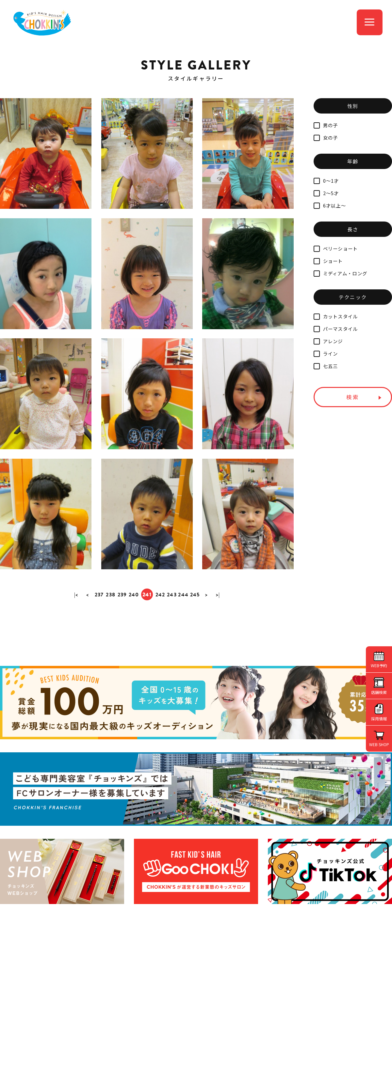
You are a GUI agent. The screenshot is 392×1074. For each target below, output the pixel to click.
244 (184, 623)
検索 (352, 397)
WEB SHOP (379, 744)
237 (98, 623)
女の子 (326, 137)
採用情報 (379, 718)
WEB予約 (379, 665)
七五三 (326, 365)
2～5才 (326, 193)
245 (196, 623)
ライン (326, 353)
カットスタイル (336, 316)
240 (133, 623)
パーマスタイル (336, 328)
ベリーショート (336, 248)
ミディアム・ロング (340, 273)
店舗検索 (379, 692)
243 (172, 623)
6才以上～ (330, 205)
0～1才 (326, 180)
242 (160, 623)
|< (75, 623)
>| (219, 623)
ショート (328, 260)
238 (110, 623)
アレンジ (328, 341)
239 (122, 623)
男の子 (326, 125)
